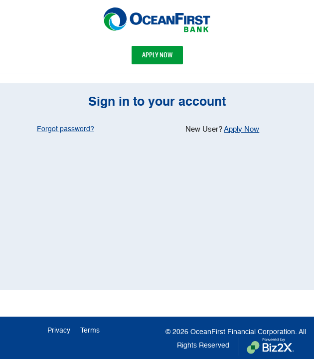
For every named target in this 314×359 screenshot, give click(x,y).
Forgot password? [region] (65, 129)
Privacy (58, 330)
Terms (90, 330)
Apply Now (157, 55)
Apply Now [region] (241, 129)
